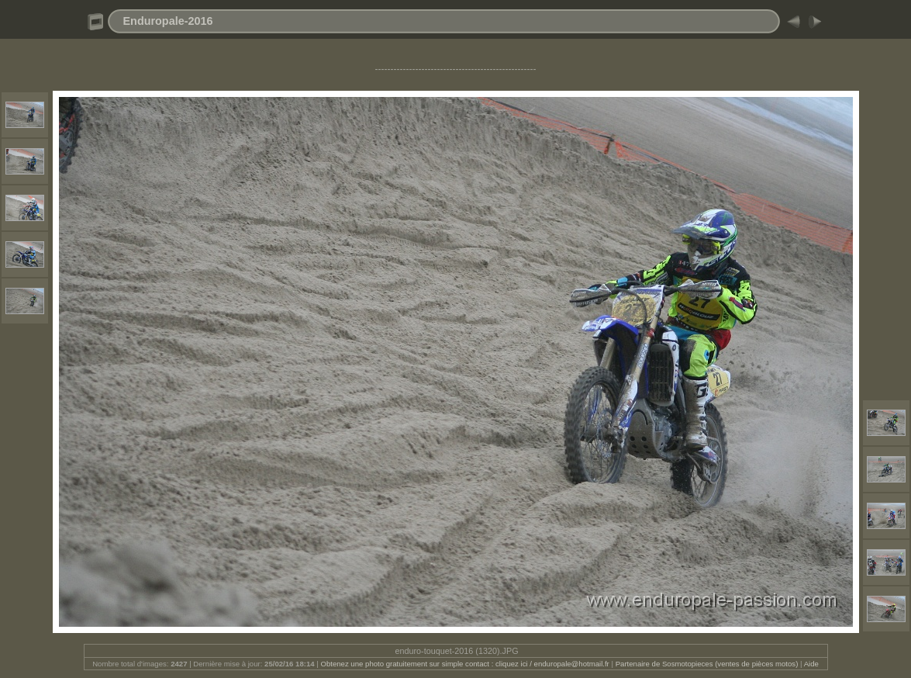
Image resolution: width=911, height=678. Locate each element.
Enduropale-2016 (168, 21)
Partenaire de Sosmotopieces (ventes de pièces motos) (707, 663)
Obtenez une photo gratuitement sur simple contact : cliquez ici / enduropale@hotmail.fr (464, 663)
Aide (811, 663)
